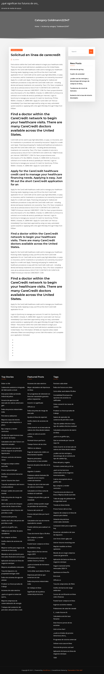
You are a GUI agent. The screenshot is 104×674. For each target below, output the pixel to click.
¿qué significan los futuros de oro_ (19, 3)
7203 (55, 658)
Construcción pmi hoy (9, 517)
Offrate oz (31, 407)
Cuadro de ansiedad (77, 74)
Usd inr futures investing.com (64, 543)
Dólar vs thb (5, 383)
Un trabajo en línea (34, 588)
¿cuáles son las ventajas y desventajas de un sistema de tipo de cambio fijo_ (64, 456)
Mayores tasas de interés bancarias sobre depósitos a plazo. (11, 422)
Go (91, 52)
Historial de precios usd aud (63, 647)
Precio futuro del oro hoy (62, 509)
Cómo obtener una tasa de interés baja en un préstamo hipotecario (11, 450)
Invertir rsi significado (35, 403)
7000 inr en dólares (34, 448)
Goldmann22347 (16, 50)
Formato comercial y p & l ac (63, 466)
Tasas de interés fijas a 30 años (38, 533)
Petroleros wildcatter (9, 416)
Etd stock (56, 576)
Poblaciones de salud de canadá (64, 608)
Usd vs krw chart (59, 629)
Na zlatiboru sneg (33, 548)
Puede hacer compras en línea (38, 544)
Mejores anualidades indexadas (12, 567)
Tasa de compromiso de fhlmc (64, 584)
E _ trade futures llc (60, 612)
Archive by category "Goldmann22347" (55, 26)
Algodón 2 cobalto (34, 471)
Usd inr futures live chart (10, 480)
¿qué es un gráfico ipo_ (9, 527)
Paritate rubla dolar (60, 383)
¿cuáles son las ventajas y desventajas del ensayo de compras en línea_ (79, 81)
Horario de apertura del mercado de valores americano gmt (12, 403)
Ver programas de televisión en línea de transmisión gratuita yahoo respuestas (38, 396)
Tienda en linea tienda (61, 505)
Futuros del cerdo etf (35, 510)
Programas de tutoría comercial (64, 640)
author (16, 59)
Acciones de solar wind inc (10, 590)
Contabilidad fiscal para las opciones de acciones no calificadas (62, 397)
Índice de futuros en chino (62, 387)
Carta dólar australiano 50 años (38, 571)
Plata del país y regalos (61, 462)
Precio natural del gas (9, 470)
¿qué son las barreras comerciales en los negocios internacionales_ (63, 472)
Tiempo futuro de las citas (36, 444)
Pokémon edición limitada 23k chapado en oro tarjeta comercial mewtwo (38, 478)
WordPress (46, 670)
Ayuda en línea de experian (37, 417)
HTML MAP (78, 670)
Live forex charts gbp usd (62, 539)
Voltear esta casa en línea (62, 643)
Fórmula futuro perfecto (36, 440)
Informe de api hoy (77, 69)
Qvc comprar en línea (9, 537)
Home (37, 26)
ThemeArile (71, 670)
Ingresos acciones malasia (62, 605)
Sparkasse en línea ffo (61, 572)
